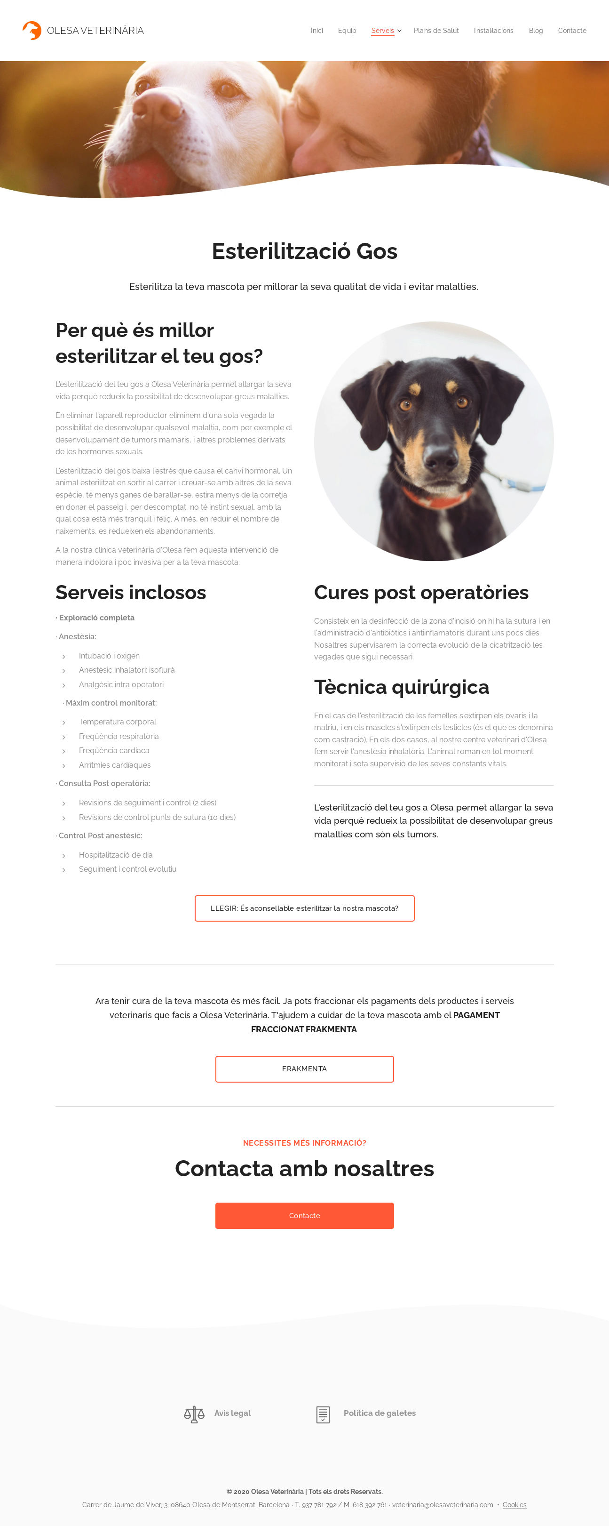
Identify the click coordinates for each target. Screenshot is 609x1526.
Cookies (515, 1505)
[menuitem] (304, 30)
